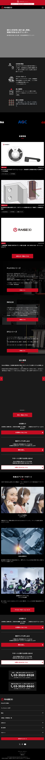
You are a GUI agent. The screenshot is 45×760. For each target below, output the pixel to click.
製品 (2, 713)
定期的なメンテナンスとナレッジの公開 (22, 596)
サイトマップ (22, 753)
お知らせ (3, 723)
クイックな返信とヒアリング (22, 515)
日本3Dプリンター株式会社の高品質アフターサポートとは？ (22, 3)
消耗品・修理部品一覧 (6, 718)
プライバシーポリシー (22, 751)
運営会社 (22, 754)
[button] (43, 388)
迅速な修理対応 (22, 556)
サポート (3, 732)
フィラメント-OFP (5, 708)
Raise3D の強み (5, 703)
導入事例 (3, 727)
